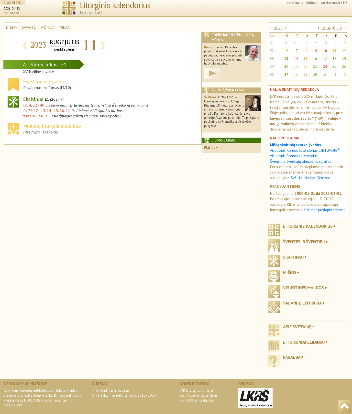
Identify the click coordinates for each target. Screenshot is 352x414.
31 (272, 43)
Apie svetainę (297, 326)
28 (296, 74)
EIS (345, 3)
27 (286, 74)
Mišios (290, 272)
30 (286, 43)
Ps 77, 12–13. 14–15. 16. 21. (46, 110)
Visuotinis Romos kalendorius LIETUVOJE (305, 150)
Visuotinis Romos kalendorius (294, 155)
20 (286, 66)
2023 (278, 28)
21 (296, 66)
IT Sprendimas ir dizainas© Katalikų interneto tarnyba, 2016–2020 (124, 393)
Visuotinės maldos (303, 287)
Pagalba (292, 357)
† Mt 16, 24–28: (37, 115)
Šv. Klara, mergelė (42, 81)
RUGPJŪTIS (331, 28)
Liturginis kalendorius (308, 226)
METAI (65, 27)
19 (344, 58)
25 (334, 66)
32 (272, 50)
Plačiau (209, 147)
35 (272, 74)
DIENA (11, 27)
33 (272, 58)
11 (334, 50)
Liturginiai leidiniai (304, 342)
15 (306, 58)
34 (272, 66)
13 (286, 58)
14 (296, 58)
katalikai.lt (295, 3)
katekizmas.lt (330, 3)
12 (344, 50)
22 (306, 66)
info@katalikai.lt (43, 395)
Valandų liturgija (302, 303)
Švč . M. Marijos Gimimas (310, 177)
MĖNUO (47, 27)
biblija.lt (312, 3)
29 (306, 74)
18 (334, 58)
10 (325, 50)
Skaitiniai (41, 99)
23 (315, 66)
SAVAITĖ (29, 27)
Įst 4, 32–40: (34, 105)
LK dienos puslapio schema (323, 209)
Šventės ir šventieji (304, 241)
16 (315, 58)
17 (325, 58)
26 (344, 66)
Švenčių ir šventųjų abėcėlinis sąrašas (300, 161)
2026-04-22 (12, 9)
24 (325, 66)
